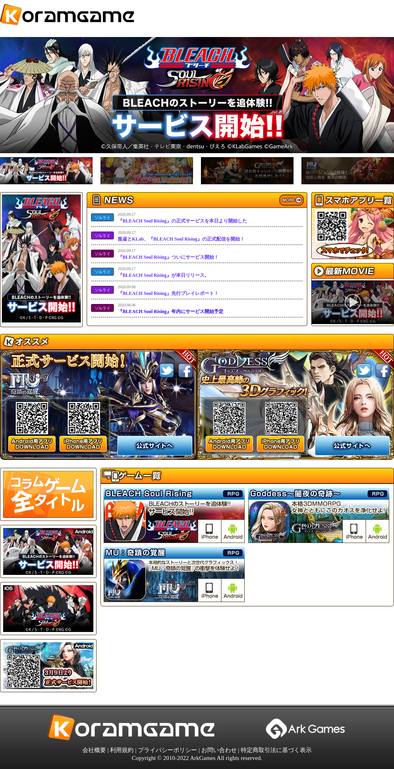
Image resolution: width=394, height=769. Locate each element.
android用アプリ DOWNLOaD (32, 444)
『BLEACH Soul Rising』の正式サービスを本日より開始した (182, 217)
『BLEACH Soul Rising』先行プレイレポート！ (168, 290)
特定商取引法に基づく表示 (276, 750)
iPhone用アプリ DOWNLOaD (83, 444)
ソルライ (102, 217)
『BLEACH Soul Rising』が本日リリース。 (163, 272)
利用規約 (122, 750)
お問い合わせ (219, 750)
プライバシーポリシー (167, 750)
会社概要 (94, 750)
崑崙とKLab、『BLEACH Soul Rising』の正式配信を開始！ (181, 236)
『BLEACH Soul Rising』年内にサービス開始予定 (170, 308)
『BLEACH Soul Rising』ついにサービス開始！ (168, 254)
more (292, 200)
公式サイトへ (154, 446)
